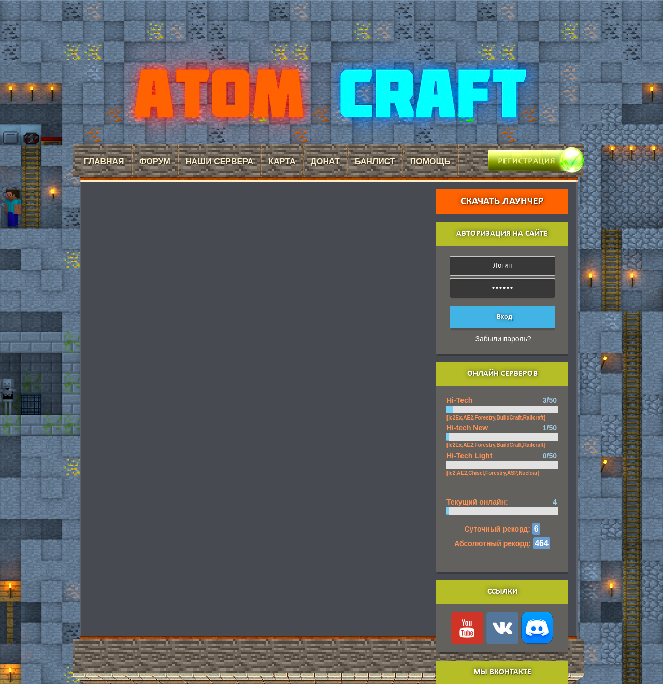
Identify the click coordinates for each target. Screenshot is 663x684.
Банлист (375, 161)
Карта (281, 161)
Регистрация (520, 156)
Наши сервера (219, 161)
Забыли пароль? (503, 338)
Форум (154, 161)
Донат (325, 161)
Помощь (430, 161)
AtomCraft (328, 93)
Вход (504, 317)
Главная (104, 161)
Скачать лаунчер (502, 202)
